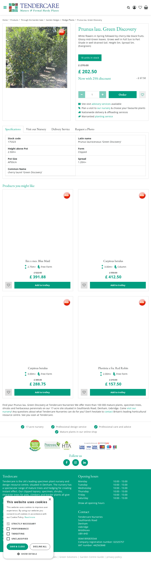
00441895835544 (87, 538)
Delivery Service (61, 129)
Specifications (13, 129)
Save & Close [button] (17, 546)
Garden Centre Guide (92, 556)
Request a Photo (84, 129)
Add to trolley (42, 285)
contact (109, 411)
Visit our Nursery (36, 129)
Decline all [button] (40, 546)
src (128, 7)
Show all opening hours (91, 503)
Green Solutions (68, 556)
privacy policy (114, 556)
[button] (28, 553)
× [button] (49, 499)
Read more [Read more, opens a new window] (30, 517)
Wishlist (8, 285)
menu (5, 7)
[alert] (28, 527)
